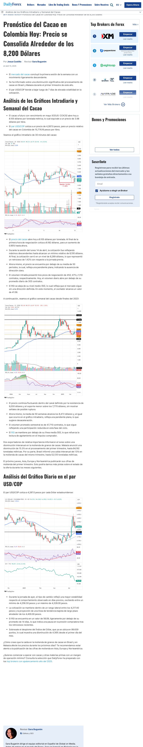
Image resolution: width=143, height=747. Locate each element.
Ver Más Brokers (112, 104)
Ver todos (114, 149)
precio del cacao (19, 239)
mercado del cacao (20, 74)
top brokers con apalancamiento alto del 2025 (29, 661)
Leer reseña (127, 39)
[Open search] (111, 5)
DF (4, 15)
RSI (13, 432)
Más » (135, 24)
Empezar (127, 34)
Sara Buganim (35, 729)
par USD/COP (18, 126)
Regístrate (114, 197)
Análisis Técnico (14, 15)
